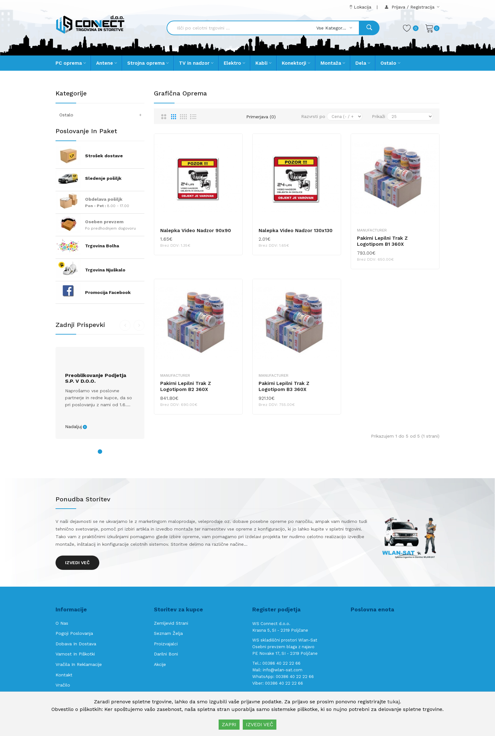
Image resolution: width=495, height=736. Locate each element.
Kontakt (64, 674)
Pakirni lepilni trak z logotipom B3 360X (284, 387)
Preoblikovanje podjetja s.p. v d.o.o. (95, 378)
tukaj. (394, 702)
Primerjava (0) (261, 116)
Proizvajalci (166, 643)
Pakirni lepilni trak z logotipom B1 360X (382, 241)
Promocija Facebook (108, 292)
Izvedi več (77, 562)
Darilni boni (166, 653)
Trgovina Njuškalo (105, 269)
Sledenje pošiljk (103, 178)
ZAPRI (229, 724)
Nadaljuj (73, 426)
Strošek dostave (104, 155)
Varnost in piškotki (75, 653)
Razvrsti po (313, 116)
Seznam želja (168, 633)
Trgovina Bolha (102, 245)
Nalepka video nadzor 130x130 (296, 230)
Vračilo (63, 684)
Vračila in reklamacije (79, 664)
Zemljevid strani (171, 623)
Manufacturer (372, 230)
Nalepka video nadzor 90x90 (195, 230)
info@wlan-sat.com (282, 670)
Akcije (160, 664)
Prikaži (378, 116)
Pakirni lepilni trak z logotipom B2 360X (185, 387)
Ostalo (101, 114)
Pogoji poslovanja (74, 633)
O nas (62, 623)
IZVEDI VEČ (259, 724)
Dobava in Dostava (76, 643)
